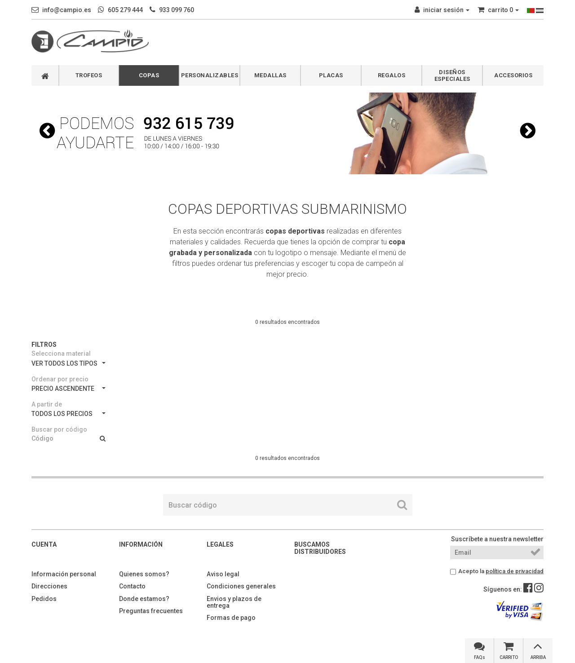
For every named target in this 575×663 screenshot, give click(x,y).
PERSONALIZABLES (210, 75)
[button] (47, 130)
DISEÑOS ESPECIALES (452, 75)
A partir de (46, 404)
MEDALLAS (270, 75)
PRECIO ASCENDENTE (68, 388)
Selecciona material (61, 353)
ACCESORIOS (513, 75)
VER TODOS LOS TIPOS (68, 363)
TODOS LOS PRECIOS (68, 413)
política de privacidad (515, 571)
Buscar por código (59, 429)
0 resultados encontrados (287, 322)
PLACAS (331, 75)
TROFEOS (88, 75)
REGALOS (392, 75)
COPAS (149, 75)
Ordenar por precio (59, 379)
